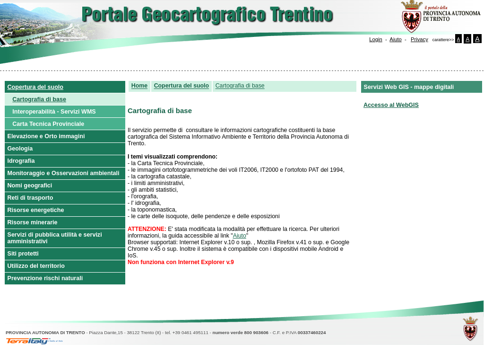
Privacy (419, 39)
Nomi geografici (30, 185)
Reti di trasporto (30, 198)
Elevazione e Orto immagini (46, 136)
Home (139, 86)
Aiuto (395, 39)
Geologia (20, 148)
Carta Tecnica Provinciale (48, 124)
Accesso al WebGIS (391, 105)
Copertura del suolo (36, 87)
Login (375, 39)
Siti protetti (23, 253)
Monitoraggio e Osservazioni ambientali (64, 173)
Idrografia (21, 161)
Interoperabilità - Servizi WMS (53, 111)
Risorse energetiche (36, 210)
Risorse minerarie (33, 222)
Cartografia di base (39, 99)
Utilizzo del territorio (36, 266)
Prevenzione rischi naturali (45, 278)
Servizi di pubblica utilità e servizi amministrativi (55, 238)
